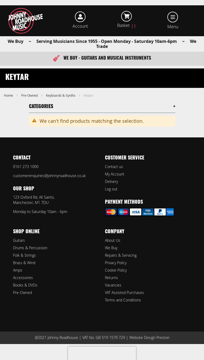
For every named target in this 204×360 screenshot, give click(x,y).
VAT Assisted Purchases (124, 292)
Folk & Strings (24, 255)
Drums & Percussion (30, 247)
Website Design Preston (149, 337)
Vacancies (113, 285)
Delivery (111, 181)
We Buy (111, 247)
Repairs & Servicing (121, 255)
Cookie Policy (116, 270)
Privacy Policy (115, 262)
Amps (17, 270)
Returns (111, 277)
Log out (111, 188)
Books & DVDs (25, 285)
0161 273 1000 (26, 166)
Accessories (23, 277)
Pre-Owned (30, 95)
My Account (114, 174)
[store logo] (25, 20)
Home (9, 95)
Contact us (114, 166)
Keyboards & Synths (61, 95)
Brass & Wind (24, 262)
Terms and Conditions (123, 299)
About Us (112, 240)
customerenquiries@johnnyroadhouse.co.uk (49, 175)
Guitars (19, 240)
